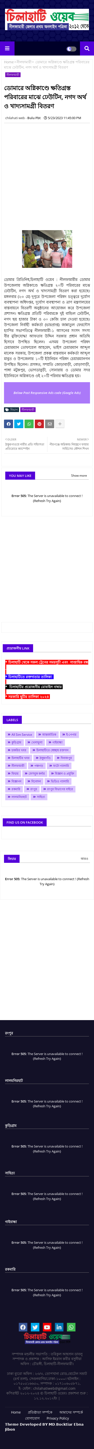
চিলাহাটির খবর (21, 758)
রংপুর (33, 789)
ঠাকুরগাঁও (45, 758)
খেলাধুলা (36, 742)
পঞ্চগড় (38, 766)
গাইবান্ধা (57, 742)
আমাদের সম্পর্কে (71, 1412)
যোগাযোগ (32, 1418)
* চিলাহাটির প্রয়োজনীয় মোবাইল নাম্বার (34, 686)
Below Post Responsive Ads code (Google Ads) (47, 392)
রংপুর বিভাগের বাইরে (60, 789)
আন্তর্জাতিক (49, 734)
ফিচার (15, 773)
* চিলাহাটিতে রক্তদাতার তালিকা (29, 676)
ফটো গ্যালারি (61, 766)
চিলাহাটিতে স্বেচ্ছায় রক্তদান (52, 750)
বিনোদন (36, 781)
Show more (79, 475)
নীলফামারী (24, 62)
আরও (84, 859)
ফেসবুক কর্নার (37, 773)
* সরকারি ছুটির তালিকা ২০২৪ (27, 696)
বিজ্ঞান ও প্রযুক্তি (64, 773)
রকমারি (16, 789)
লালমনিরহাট (19, 797)
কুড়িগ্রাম (16, 742)
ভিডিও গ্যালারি (60, 781)
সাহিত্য (41, 797)
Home (9, 62)
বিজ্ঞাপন (16, 781)
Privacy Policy (58, 1418)
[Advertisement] (47, 174)
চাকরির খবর (19, 750)
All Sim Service (22, 734)
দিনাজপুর (66, 758)
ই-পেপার (71, 734)
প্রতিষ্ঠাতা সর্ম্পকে (40, 1412)
